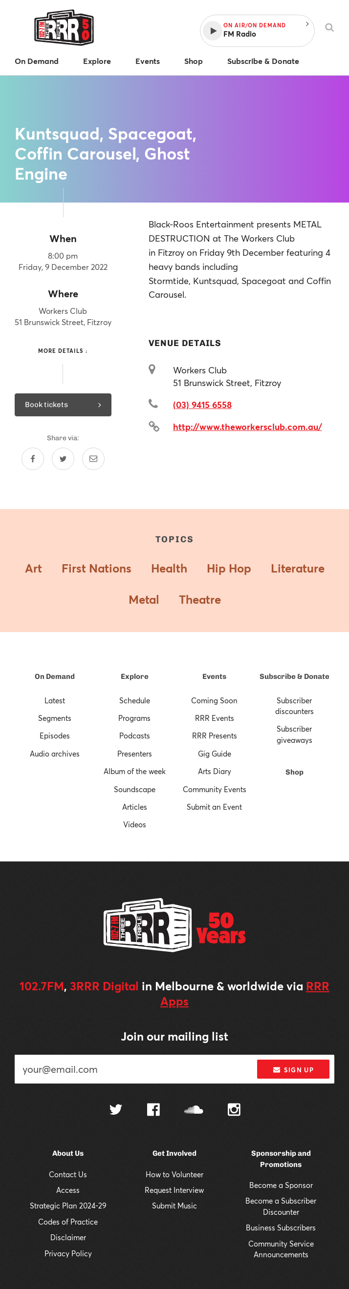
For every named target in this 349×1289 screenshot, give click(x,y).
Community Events (214, 789)
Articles (134, 807)
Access (68, 1190)
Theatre (200, 599)
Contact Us (68, 1174)
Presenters (134, 753)
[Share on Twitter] (63, 459)
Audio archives (55, 753)
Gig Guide (214, 753)
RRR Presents (214, 735)
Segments (54, 718)
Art (33, 568)
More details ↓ (63, 350)
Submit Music (174, 1205)
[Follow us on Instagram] (234, 1111)
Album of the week (135, 771)
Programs (134, 718)
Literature (298, 568)
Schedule (134, 700)
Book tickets (63, 404)
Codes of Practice (68, 1222)
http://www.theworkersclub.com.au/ (247, 426)
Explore (135, 676)
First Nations (96, 568)
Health (169, 568)
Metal (144, 599)
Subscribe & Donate (294, 676)
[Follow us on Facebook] (153, 1111)
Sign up (293, 1069)
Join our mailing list (174, 1036)
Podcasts (134, 735)
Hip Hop (229, 568)
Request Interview (174, 1190)
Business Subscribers (281, 1227)
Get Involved (174, 1153)
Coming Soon (214, 700)
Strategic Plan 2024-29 (68, 1205)
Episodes (55, 735)
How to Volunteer (174, 1174)
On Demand (55, 676)
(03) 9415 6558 (202, 404)
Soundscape (134, 789)
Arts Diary (214, 771)
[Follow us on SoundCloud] (193, 1110)
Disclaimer (68, 1237)
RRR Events (214, 718)
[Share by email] (93, 459)
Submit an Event (214, 807)
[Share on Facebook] (33, 459)
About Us (68, 1153)
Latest (54, 700)
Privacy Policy (68, 1253)
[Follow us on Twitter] (116, 1110)
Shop (294, 772)
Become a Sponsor (281, 1185)
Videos (134, 824)
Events (214, 676)
